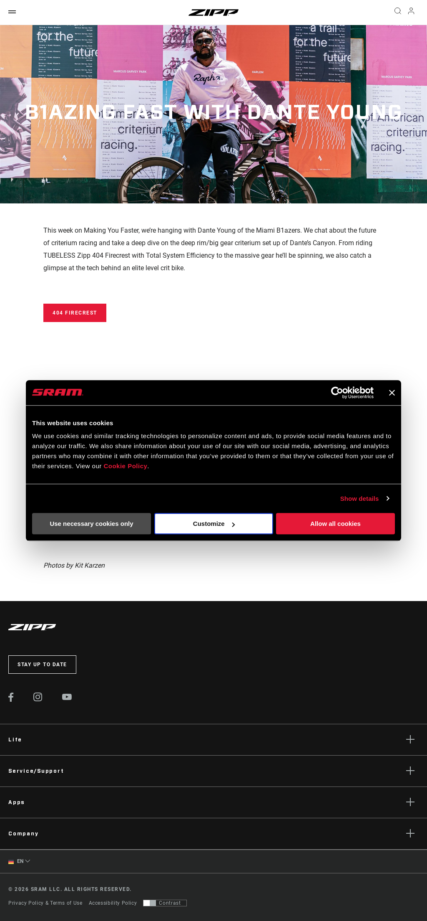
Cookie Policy (125, 465)
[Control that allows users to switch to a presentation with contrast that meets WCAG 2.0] (165, 903)
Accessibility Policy (113, 903)
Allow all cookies (335, 523)
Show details (359, 498)
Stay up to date (42, 664)
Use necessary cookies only (91, 523)
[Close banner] (392, 393)
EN (16, 861)
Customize (214, 523)
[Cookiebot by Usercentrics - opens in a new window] (337, 392)
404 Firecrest (75, 313)
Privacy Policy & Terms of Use (45, 903)
